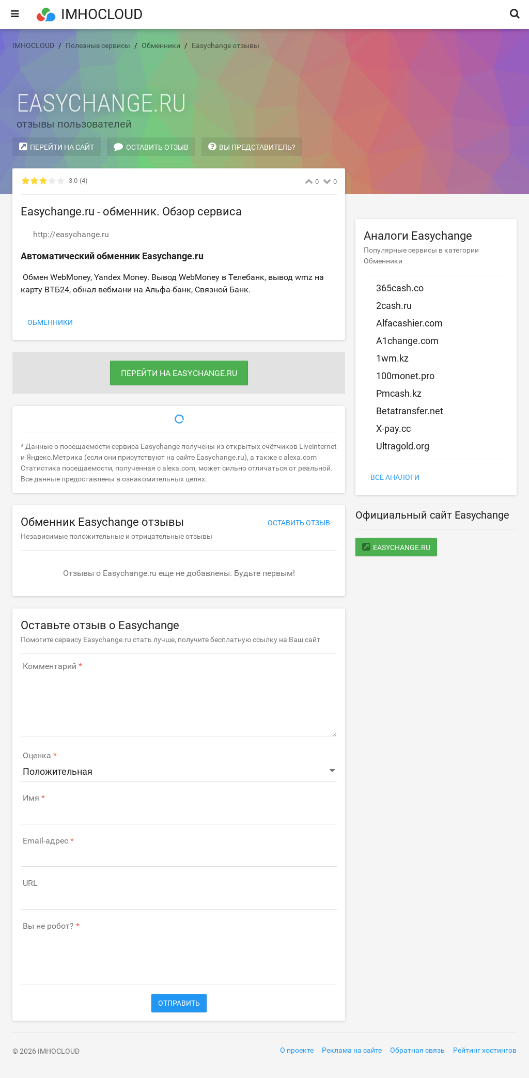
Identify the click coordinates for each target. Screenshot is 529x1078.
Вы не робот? (48, 926)
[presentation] (99, 952)
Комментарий (49, 666)
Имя (31, 798)
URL (30, 883)
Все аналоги (394, 477)
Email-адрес (45, 841)
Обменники (50, 322)
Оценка (37, 756)
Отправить (179, 1003)
